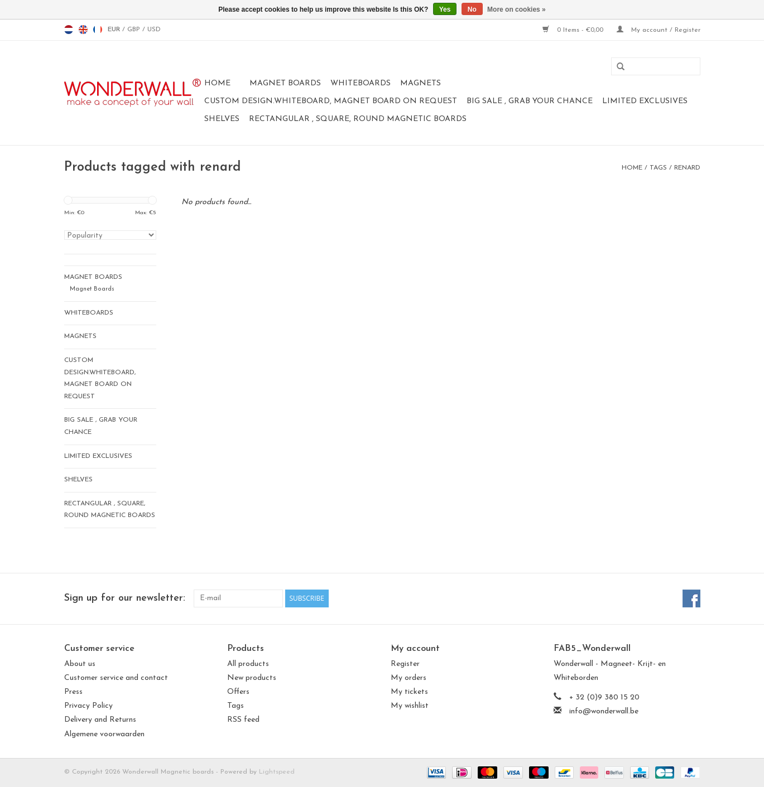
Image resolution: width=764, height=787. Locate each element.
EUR (115, 29)
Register (405, 664)
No (472, 9)
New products (251, 678)
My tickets (409, 692)
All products (248, 664)
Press (73, 692)
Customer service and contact (116, 678)
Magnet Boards (285, 83)
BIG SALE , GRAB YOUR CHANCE (530, 101)
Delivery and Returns (100, 720)
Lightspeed (277, 772)
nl (68, 29)
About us (79, 664)
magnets (420, 83)
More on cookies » (516, 9)
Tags (658, 168)
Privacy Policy (88, 706)
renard (687, 168)
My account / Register (658, 30)
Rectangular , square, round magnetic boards (358, 119)
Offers (238, 692)
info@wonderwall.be (603, 711)
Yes (445, 9)
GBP (134, 29)
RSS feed (243, 720)
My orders (408, 678)
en (83, 29)
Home (217, 83)
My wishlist (410, 706)
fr (97, 29)
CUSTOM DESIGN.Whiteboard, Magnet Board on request (330, 101)
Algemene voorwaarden (104, 734)
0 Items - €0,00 (574, 30)
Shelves (221, 119)
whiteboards (360, 83)
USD (154, 29)
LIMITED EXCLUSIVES (645, 101)
